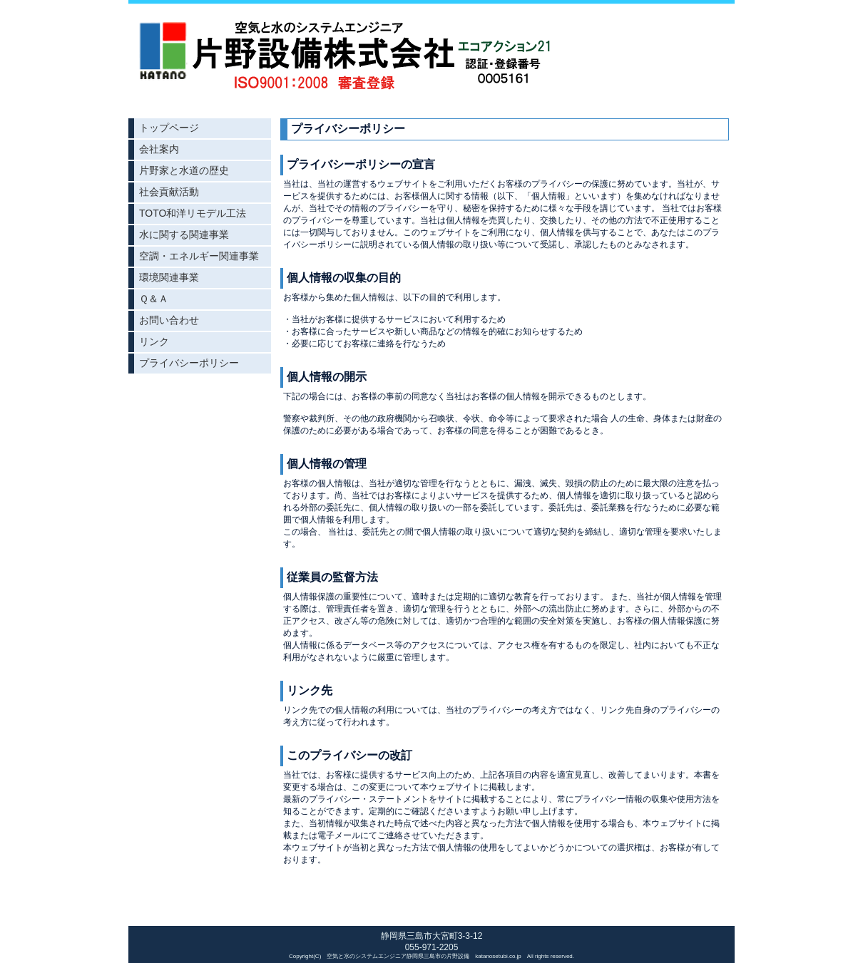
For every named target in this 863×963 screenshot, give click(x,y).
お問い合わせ (169, 320)
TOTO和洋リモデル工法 (192, 213)
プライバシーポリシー (189, 363)
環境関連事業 (169, 277)
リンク (154, 341)
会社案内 (159, 149)
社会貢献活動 (169, 191)
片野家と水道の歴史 (184, 170)
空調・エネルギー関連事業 (199, 256)
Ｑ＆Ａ (153, 298)
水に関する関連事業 (184, 234)
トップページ (169, 127)
